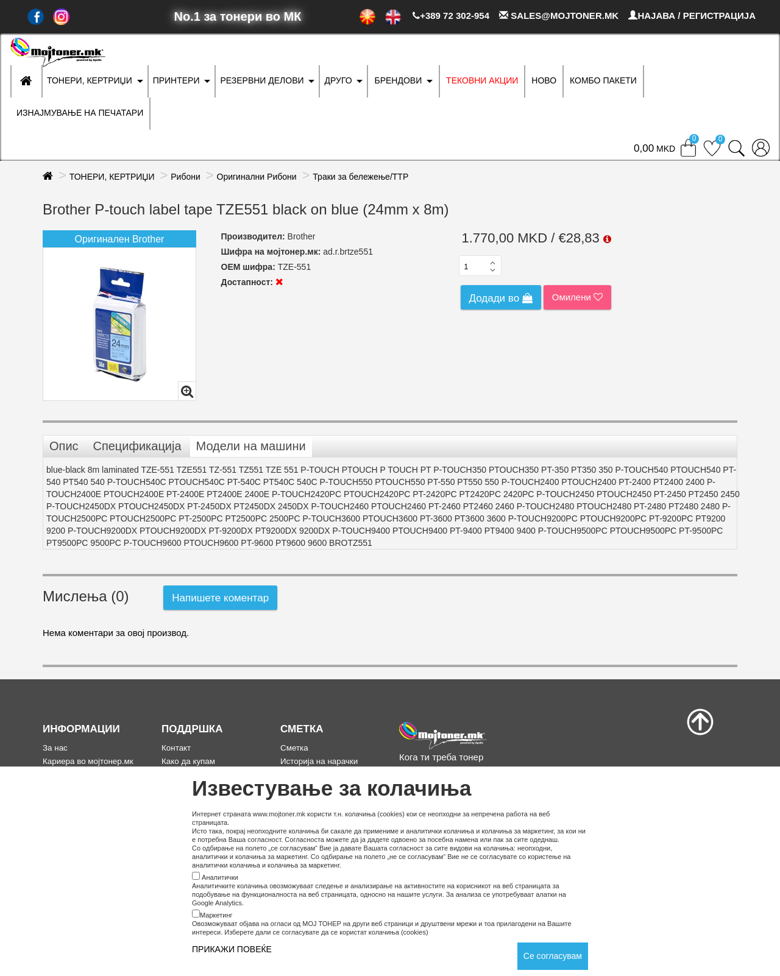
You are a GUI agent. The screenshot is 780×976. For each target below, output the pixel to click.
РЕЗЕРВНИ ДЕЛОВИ (261, 80)
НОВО (543, 80)
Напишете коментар (220, 598)
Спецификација (137, 446)
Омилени (577, 297)
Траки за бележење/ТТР (360, 177)
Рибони (185, 177)
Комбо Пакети (603, 80)
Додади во (501, 298)
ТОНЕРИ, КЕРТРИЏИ (89, 80)
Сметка (294, 747)
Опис (64, 446)
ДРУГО (338, 80)
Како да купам (188, 761)
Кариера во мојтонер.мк (88, 761)
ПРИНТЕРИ (176, 80)
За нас (55, 747)
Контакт (176, 747)
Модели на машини (251, 446)
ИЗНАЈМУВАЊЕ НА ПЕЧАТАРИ (79, 113)
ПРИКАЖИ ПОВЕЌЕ (232, 949)
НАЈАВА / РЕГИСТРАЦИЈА (692, 15)
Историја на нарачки (319, 761)
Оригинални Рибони (257, 177)
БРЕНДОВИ (398, 80)
